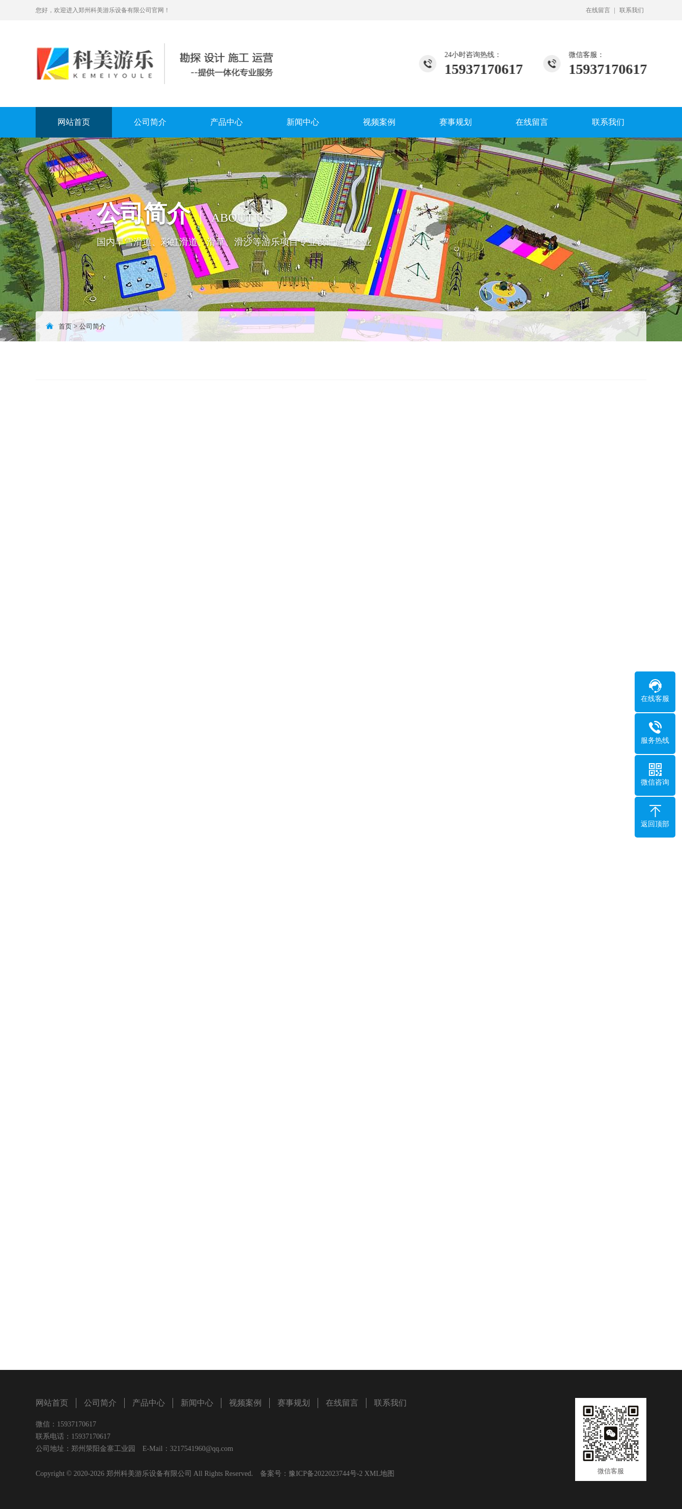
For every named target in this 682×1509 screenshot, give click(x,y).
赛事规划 (455, 122)
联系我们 (631, 10)
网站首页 (74, 122)
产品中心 (226, 122)
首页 (65, 326)
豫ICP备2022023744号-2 (325, 1473)
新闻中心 (303, 122)
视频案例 (379, 122)
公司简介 (150, 122)
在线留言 (598, 10)
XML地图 (379, 1473)
